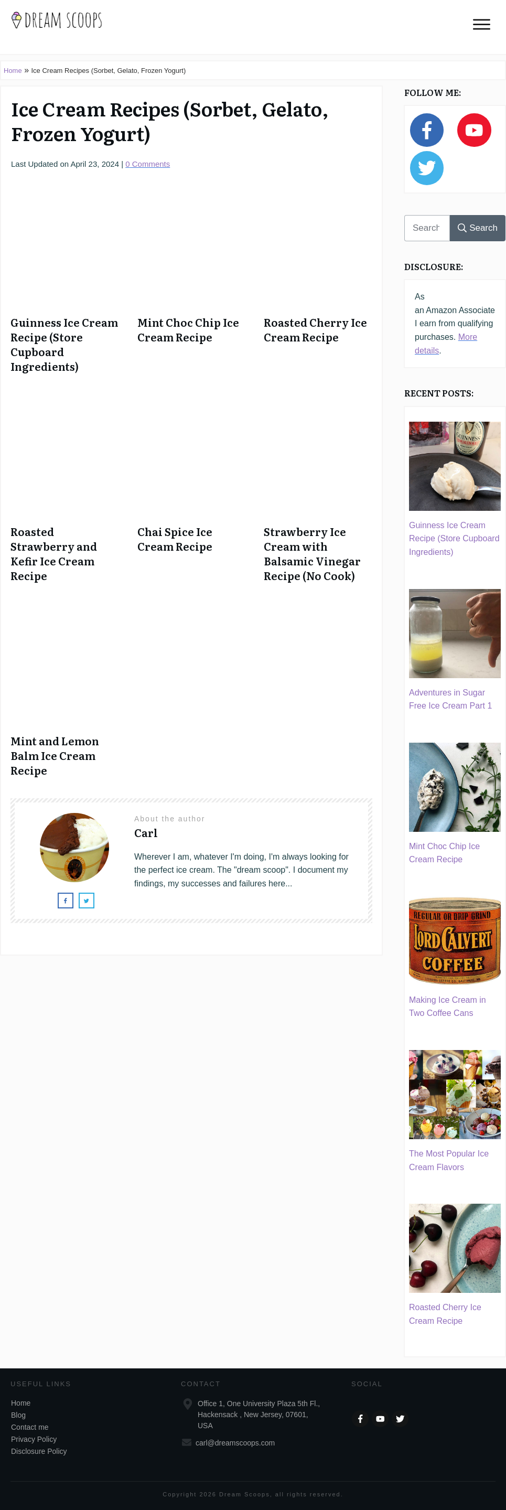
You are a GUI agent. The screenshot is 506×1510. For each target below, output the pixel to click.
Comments (147, 163)
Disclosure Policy (39, 1451)
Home (13, 70)
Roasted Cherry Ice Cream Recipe (315, 329)
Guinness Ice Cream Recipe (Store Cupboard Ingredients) (64, 344)
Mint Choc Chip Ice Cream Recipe (188, 329)
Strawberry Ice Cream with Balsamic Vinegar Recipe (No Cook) (312, 553)
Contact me (30, 1427)
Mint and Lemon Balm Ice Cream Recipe (54, 755)
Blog (18, 1415)
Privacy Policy (34, 1439)
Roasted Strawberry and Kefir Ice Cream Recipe (53, 553)
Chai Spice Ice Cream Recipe (174, 538)
